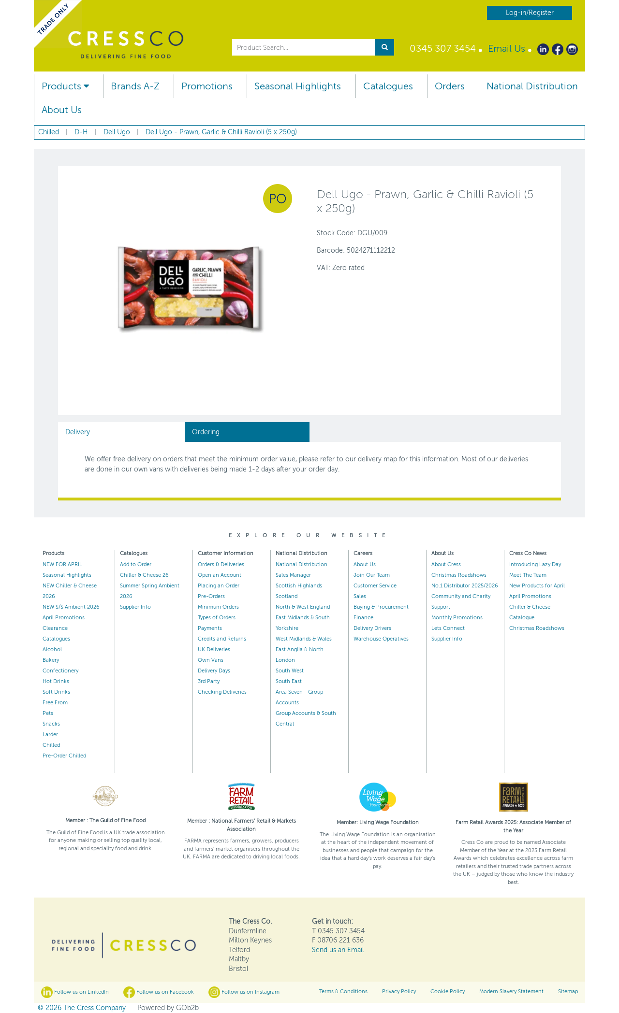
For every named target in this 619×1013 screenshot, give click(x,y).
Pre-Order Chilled (64, 756)
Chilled (51, 745)
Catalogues (388, 86)
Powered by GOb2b (168, 1008)
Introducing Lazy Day (535, 564)
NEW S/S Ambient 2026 (71, 607)
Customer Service (375, 586)
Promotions (207, 86)
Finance (363, 617)
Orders (450, 86)
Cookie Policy (447, 991)
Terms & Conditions (343, 991)
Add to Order (135, 564)
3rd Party (209, 681)
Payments (210, 628)
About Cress (446, 564)
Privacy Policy (399, 991)
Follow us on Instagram (244, 992)
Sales (360, 596)
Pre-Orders (211, 596)
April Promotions (64, 617)
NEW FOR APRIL (62, 564)
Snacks (51, 724)
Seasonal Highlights (297, 86)
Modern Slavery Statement (511, 991)
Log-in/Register (530, 12)
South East (289, 681)
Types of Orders (217, 617)
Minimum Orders (218, 607)
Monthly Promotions (457, 617)
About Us (62, 110)
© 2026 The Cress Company (82, 1008)
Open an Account (219, 575)
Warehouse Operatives (381, 639)
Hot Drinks (56, 681)
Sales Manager (293, 575)
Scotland (286, 596)
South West (290, 671)
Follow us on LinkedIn (75, 992)
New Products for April (537, 586)
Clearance (55, 628)
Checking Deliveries (222, 692)
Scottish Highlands (299, 586)
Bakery (51, 660)
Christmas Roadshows (458, 575)
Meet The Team (527, 575)
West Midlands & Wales (304, 639)
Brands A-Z (135, 86)
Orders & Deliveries (221, 564)
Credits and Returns (222, 639)
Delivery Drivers (372, 628)
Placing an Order (218, 586)
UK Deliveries (214, 649)
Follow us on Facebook (158, 992)
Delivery (77, 432)
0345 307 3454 (443, 48)
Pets (48, 713)
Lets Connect (448, 628)
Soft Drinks (56, 692)
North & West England (303, 607)
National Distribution (532, 86)
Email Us (506, 48)
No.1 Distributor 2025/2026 (464, 586)
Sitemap (568, 991)
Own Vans (210, 660)
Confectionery (60, 671)
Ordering (206, 432)
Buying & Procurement (381, 607)
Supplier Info (135, 607)
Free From (55, 702)
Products (65, 86)
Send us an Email (338, 950)
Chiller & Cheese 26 (144, 575)
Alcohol (52, 649)
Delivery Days (214, 671)
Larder (50, 734)
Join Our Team (372, 575)
